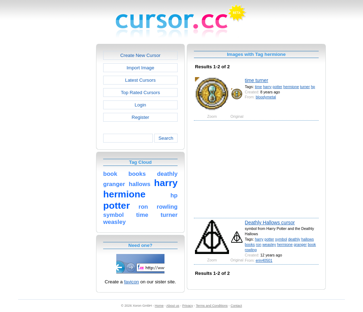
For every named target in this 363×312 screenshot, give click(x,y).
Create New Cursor (140, 55)
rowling (251, 250)
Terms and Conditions (212, 305)
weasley (269, 244)
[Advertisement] (65, 150)
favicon (131, 281)
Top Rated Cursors (140, 92)
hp (313, 87)
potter (277, 87)
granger (300, 244)
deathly (294, 239)
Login (140, 105)
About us (172, 305)
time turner (256, 80)
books (250, 244)
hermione (291, 87)
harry (267, 87)
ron (258, 244)
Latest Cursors (140, 80)
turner (305, 87)
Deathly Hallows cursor (270, 222)
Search (165, 138)
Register (140, 117)
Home (159, 305)
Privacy (187, 305)
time (258, 87)
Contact (236, 305)
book (312, 244)
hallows (307, 239)
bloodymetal (266, 97)
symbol (281, 239)
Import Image (140, 67)
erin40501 (264, 260)
